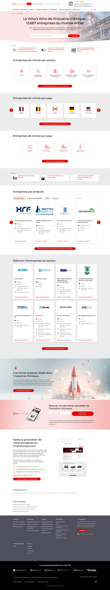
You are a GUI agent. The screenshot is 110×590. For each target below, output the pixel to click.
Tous (28, 4)
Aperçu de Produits (46, 532)
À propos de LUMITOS (36, 577)
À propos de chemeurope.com (51, 577)
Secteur (56, 29)
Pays (62, 29)
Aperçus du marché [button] (42, 9)
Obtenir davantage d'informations (27, 479)
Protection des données (43, 581)
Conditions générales (29, 581)
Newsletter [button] (76, 9)
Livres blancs (30, 550)
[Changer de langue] (95, 10)
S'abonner (82, 530)
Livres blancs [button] (53, 9)
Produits (29, 548)
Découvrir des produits (47, 522)
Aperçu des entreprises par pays (20, 511)
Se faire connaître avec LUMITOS (21, 577)
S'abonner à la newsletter (83, 413)
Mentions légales (17, 581)
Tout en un (30, 553)
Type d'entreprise (72, 29)
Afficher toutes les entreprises (55, 161)
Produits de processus (47, 526)
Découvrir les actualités (18, 522)
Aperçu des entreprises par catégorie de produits (25, 506)
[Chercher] (58, 4)
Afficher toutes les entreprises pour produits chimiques (55, 248)
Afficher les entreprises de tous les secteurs (55, 86)
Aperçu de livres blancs (61, 538)
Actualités (29, 546)
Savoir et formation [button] (65, 9)
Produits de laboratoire (47, 524)
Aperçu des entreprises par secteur (21, 504)
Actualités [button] (15, 9)
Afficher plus (54, 424)
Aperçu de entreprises (32, 530)
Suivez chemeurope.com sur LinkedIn (85, 534)
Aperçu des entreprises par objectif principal (24, 509)
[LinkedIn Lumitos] (96, 581)
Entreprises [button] (24, 9)
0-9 (14, 493)
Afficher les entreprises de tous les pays (55, 124)
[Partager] (91, 10)
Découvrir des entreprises (33, 522)
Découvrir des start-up (23, 390)
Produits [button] (32, 9)
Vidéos (14, 546)
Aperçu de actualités (18, 526)
